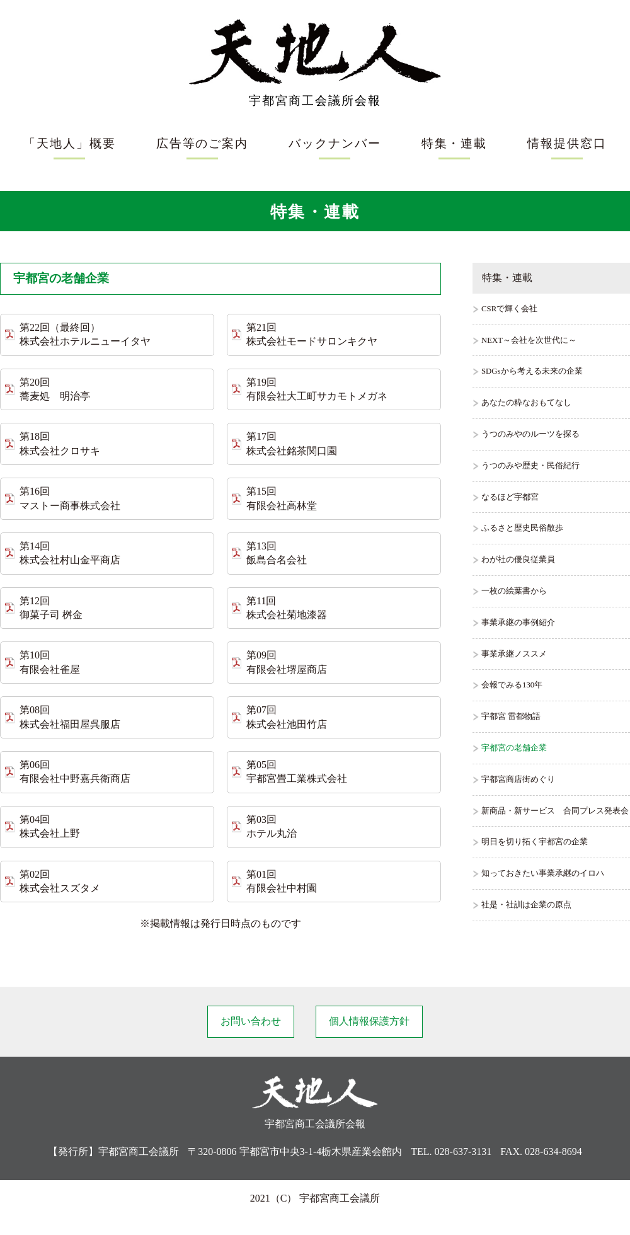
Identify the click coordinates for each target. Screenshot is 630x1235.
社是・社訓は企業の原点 (526, 904)
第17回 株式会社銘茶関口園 (291, 443)
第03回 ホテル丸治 (271, 826)
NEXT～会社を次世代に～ (528, 340)
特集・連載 (454, 143)
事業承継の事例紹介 (518, 622)
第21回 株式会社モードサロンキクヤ (311, 334)
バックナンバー (335, 143)
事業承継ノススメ (514, 654)
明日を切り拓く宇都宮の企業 (534, 841)
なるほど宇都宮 (510, 497)
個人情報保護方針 (369, 1021)
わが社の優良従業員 (518, 559)
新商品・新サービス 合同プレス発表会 (555, 811)
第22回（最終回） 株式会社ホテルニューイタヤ (85, 334)
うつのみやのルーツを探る (530, 434)
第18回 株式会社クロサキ (60, 443)
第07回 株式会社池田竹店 (286, 716)
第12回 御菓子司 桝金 (51, 607)
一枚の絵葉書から (514, 591)
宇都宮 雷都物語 (511, 716)
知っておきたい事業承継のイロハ (542, 873)
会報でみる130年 (511, 685)
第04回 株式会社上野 (50, 826)
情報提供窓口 (567, 143)
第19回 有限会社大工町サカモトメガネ (316, 389)
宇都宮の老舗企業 (514, 748)
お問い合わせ (250, 1021)
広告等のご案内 (202, 143)
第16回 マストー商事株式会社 (70, 498)
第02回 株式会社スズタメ (60, 881)
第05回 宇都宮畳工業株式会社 (296, 771)
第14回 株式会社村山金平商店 (70, 553)
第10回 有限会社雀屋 (50, 662)
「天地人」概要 (69, 143)
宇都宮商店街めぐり (518, 779)
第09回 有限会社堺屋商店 (286, 662)
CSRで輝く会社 (509, 308)
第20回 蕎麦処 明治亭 (55, 389)
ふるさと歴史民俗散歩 (522, 528)
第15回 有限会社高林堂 (281, 498)
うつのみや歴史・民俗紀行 (530, 465)
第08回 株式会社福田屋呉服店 (70, 716)
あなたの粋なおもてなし (526, 402)
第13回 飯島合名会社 (276, 553)
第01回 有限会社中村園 (281, 881)
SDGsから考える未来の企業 (532, 371)
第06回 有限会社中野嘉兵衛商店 (75, 771)
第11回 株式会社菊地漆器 (286, 607)
